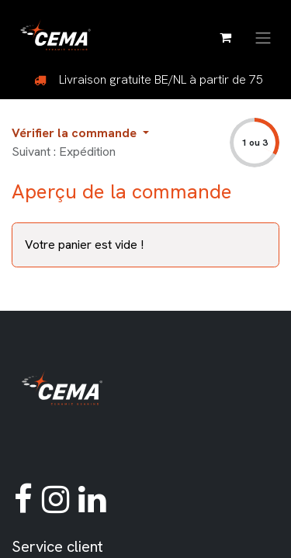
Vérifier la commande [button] (76, 133)
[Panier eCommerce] (225, 37)
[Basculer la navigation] (263, 36)
